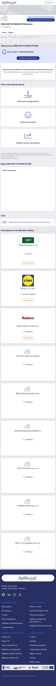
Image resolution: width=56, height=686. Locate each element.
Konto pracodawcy (37, 615)
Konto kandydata (8, 619)
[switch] (28, 58)
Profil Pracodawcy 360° (39, 611)
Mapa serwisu (35, 662)
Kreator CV (6, 637)
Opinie (10, 32)
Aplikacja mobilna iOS (10, 658)
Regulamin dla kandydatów (12, 623)
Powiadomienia (7, 627)
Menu (49, 2)
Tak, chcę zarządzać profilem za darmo (41, 20)
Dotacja (33, 658)
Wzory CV (6, 641)
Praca (4, 32)
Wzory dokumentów (9, 645)
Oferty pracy (7, 607)
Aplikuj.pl (4, 37)
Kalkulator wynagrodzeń (11, 649)
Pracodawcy (13, 37)
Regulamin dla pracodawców (41, 626)
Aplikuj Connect (36, 654)
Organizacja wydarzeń (38, 649)
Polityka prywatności (38, 645)
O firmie (33, 637)
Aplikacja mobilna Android (11, 654)
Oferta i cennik (35, 607)
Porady (4, 615)
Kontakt (33, 641)
